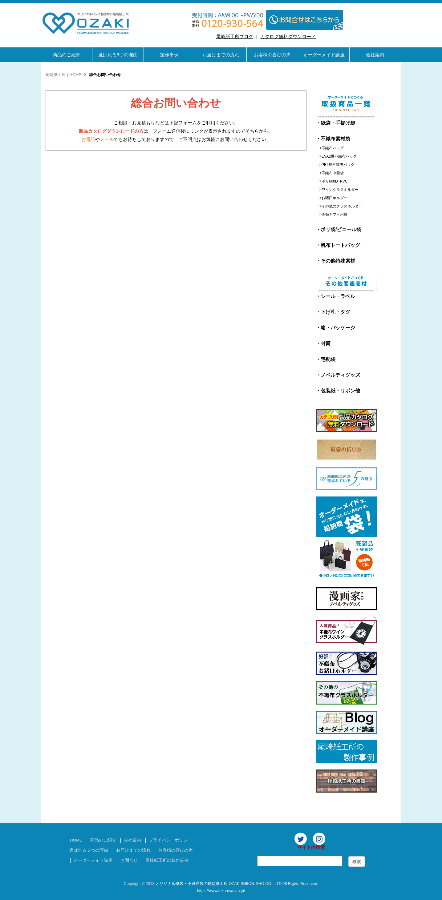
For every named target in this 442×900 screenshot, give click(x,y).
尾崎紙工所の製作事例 (167, 860)
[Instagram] (319, 839)
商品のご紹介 (66, 54)
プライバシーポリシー (170, 840)
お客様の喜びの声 (272, 54)
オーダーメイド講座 (324, 54)
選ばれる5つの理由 (118, 54)
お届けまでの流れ (220, 54)
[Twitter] (300, 839)
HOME (76, 840)
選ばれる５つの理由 (88, 850)
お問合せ (129, 860)
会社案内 (375, 54)
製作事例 (169, 54)
